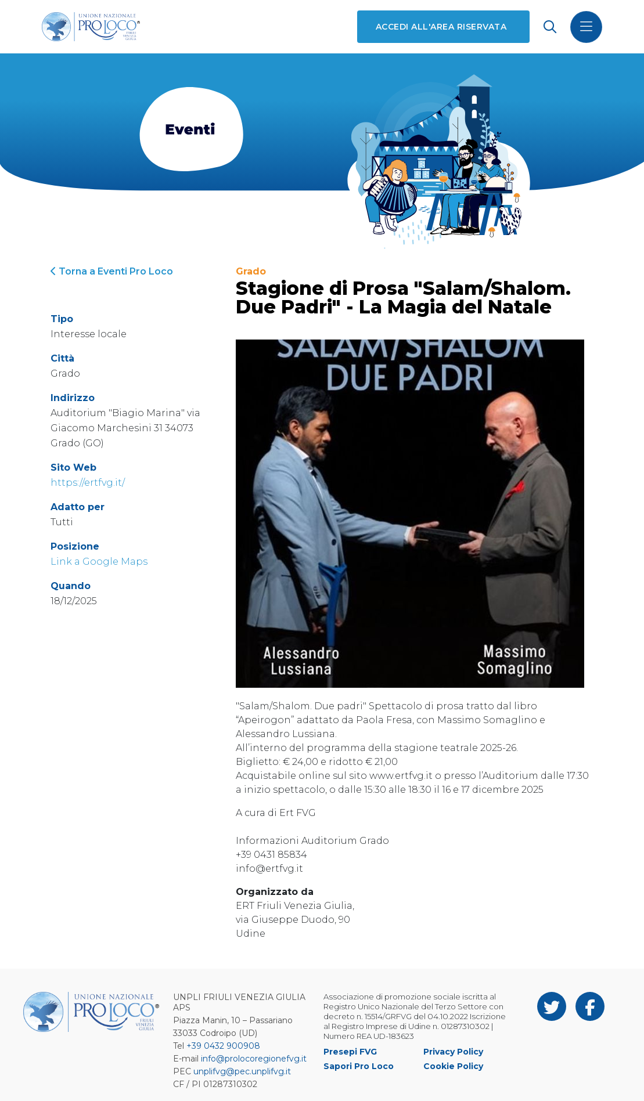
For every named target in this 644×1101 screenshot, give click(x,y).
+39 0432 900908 (223, 1046)
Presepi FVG (350, 1051)
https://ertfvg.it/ (88, 482)
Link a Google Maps (99, 561)
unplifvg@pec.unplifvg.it (242, 1071)
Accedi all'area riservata (441, 26)
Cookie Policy (453, 1066)
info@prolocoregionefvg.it (254, 1058)
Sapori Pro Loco (358, 1066)
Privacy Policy (453, 1051)
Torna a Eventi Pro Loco (112, 271)
